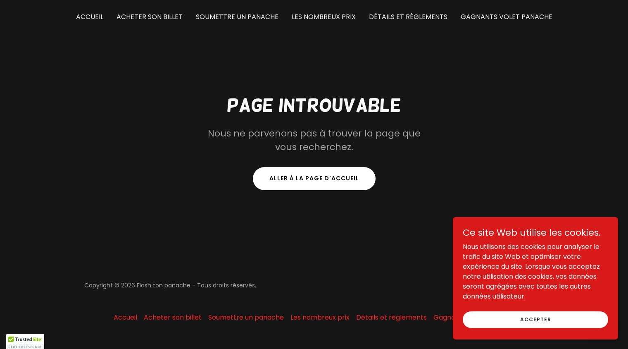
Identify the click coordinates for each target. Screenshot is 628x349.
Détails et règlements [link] (408, 17)
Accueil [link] (89, 17)
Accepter (535, 319)
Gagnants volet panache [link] (506, 17)
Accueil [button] (125, 317)
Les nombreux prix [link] (324, 17)
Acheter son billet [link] (150, 17)
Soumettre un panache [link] (237, 17)
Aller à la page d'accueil (314, 178)
